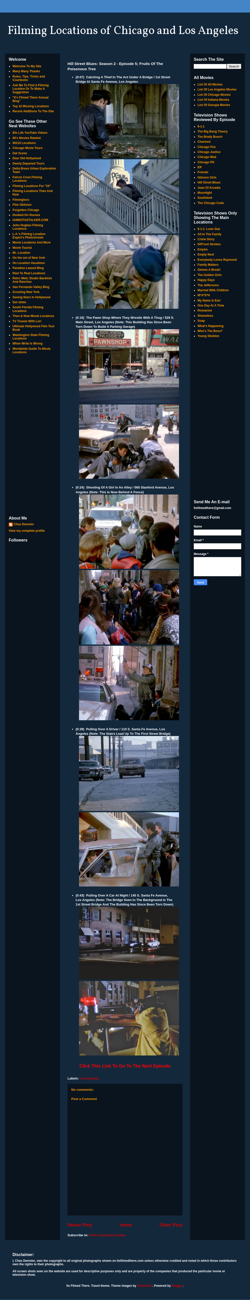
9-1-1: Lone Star (209, 229)
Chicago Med (207, 157)
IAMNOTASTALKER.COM (30, 220)
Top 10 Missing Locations (30, 106)
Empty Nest (206, 254)
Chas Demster (24, 524)
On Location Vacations (28, 263)
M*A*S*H (204, 295)
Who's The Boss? (210, 331)
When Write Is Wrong (27, 343)
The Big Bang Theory (213, 131)
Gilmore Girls (207, 177)
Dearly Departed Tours (28, 163)
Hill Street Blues (209, 182)
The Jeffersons (208, 285)
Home (126, 1225)
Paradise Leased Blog (28, 268)
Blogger (177, 1286)
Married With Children (213, 290)
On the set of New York (28, 258)
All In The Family (209, 234)
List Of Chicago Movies (214, 94)
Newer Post (80, 1225)
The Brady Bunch (210, 136)
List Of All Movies (210, 84)
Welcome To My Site (26, 66)
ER (200, 167)
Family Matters (208, 264)
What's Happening (211, 326)
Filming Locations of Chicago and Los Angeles (123, 31)
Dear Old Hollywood (26, 158)
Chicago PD (206, 162)
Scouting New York (26, 292)
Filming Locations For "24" (31, 186)
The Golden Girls (210, 275)
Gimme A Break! (209, 270)
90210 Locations (24, 143)
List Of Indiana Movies (213, 100)
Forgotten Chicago (25, 210)
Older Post (171, 1225)
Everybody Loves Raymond (217, 260)
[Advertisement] (32, 435)
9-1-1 (201, 126)
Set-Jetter (19, 302)
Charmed (204, 142)
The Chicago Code (211, 203)
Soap (201, 320)
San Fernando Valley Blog (30, 287)
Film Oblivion (22, 204)
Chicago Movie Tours (27, 148)
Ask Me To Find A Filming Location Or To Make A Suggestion (30, 89)
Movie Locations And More (31, 242)
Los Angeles (89, 1078)
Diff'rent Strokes (209, 244)
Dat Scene (19, 153)
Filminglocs (20, 200)
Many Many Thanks (26, 71)
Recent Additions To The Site (33, 111)
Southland (205, 198)
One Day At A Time (211, 305)
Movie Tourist (22, 248)
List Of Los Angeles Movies (217, 89)
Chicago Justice (209, 152)
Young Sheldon (208, 336)
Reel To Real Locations (28, 273)
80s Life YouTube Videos (30, 132)
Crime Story (206, 239)
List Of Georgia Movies (214, 105)
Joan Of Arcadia (209, 188)
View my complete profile (27, 530)
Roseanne (205, 310)
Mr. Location (21, 252)
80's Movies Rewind (26, 138)
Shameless (205, 316)
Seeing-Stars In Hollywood (31, 297)
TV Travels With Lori (26, 321)
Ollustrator (144, 1286)
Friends (203, 172)
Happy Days (206, 280)
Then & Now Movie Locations (33, 316)
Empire (203, 249)
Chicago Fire (207, 147)
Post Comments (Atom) (107, 1235)
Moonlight (205, 192)
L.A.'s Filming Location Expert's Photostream (29, 235)
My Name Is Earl (209, 300)
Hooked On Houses (26, 215)
